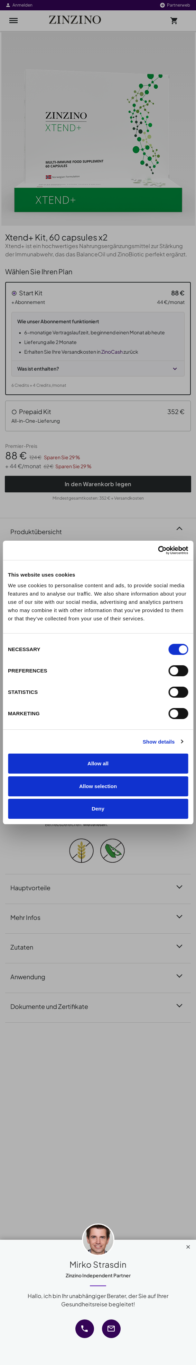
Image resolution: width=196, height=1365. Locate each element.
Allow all (98, 763)
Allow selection (98, 786)
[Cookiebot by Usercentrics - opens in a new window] (158, 550)
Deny (98, 809)
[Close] (188, 1245)
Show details (159, 742)
